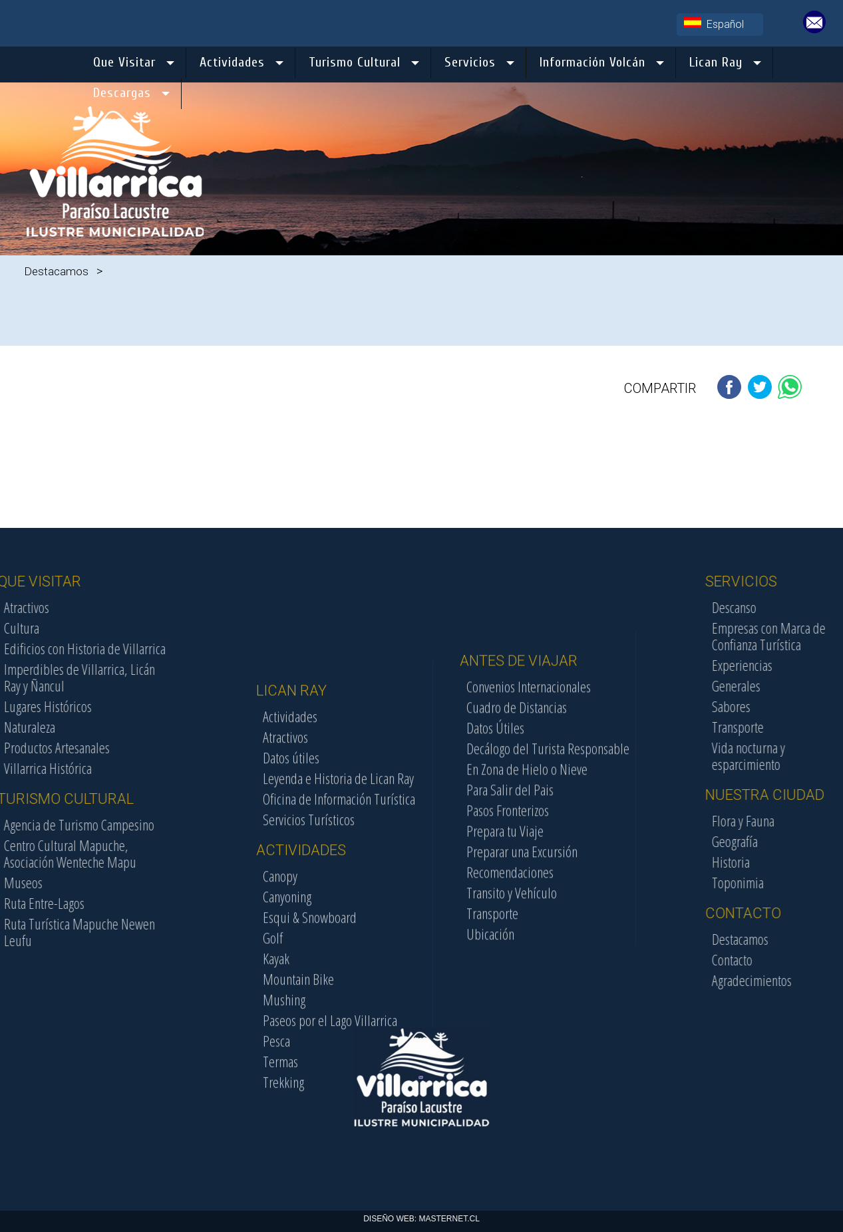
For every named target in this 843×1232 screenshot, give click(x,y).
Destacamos (56, 271)
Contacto (796, 959)
